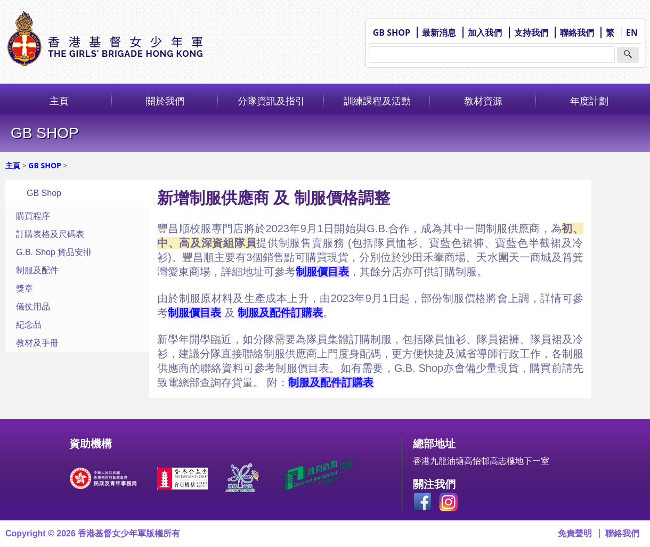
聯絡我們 (577, 32)
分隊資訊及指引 (271, 100)
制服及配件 (37, 270)
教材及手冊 (37, 342)
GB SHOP (391, 32)
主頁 (59, 100)
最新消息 (439, 32)
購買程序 (33, 216)
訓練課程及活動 (377, 100)
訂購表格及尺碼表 (50, 234)
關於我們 (165, 100)
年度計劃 (589, 100)
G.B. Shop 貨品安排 (54, 252)
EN (632, 32)
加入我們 (485, 32)
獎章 (24, 288)
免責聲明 (575, 533)
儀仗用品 (33, 306)
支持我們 (531, 32)
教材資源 (483, 100)
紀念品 (29, 324)
